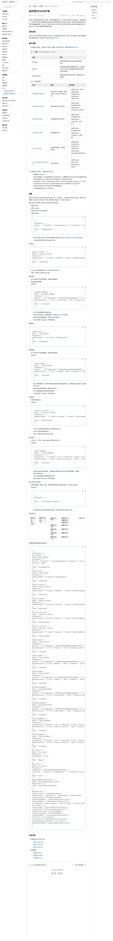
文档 (89, 2)
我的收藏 (82, 21)
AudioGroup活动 (37, 124)
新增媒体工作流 (54, 43)
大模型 (18, 3)
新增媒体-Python (38, 879)
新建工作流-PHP (38, 871)
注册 (101, 2)
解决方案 (28, 3)
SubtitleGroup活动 (37, 112)
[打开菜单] (3, 3)
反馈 (60, 897)
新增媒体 (36, 177)
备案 (93, 2)
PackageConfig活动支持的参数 (73, 244)
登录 (108, 2)
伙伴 (48, 3)
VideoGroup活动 (37, 138)
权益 (34, 3)
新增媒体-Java (37, 877)
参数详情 (54, 325)
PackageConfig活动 (38, 99)
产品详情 (73, 21)
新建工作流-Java (38, 866)
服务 (52, 3)
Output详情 (61, 322)
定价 (38, 3)
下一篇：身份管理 (80, 889)
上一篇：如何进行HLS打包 (37, 889)
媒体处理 (11, 7)
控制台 (97, 2)
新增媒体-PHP (37, 882)
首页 (30, 12)
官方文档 (4, 7)
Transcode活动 (36, 154)
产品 (23, 3)
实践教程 (41, 12)
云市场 (43, 3)
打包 (46, 12)
